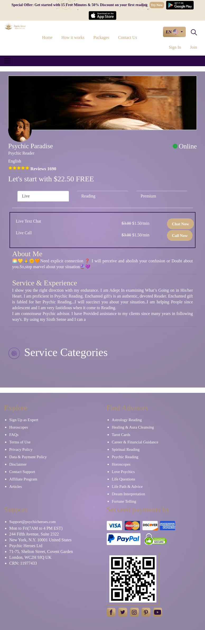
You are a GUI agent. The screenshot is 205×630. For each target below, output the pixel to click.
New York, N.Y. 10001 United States (40, 540)
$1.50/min (135, 223)
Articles (15, 486)
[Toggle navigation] (7, 61)
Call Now (180, 235)
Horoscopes (18, 427)
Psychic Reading (125, 457)
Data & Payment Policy (28, 457)
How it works (72, 37)
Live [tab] (26, 196)
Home (47, 37)
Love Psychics (123, 472)
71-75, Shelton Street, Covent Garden (41, 551)
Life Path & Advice (127, 486)
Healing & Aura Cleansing (133, 427)
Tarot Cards (121, 435)
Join (193, 47)
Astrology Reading (127, 420)
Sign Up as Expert (23, 420)
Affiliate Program (23, 479)
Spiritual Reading (125, 449)
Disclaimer (18, 464)
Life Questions (123, 479)
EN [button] (173, 32)
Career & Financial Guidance (135, 442)
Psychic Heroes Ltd (25, 545)
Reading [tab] (88, 196)
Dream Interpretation (128, 494)
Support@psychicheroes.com (32, 522)
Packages (101, 37)
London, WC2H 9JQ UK (30, 557)
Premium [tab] (148, 196)
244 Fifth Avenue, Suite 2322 (34, 534)
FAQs (13, 435)
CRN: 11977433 (23, 563)
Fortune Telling (124, 501)
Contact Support (22, 472)
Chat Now (180, 224)
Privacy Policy (20, 449)
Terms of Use (20, 442)
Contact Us (127, 37)
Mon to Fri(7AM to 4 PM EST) (36, 528)
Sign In (175, 47)
